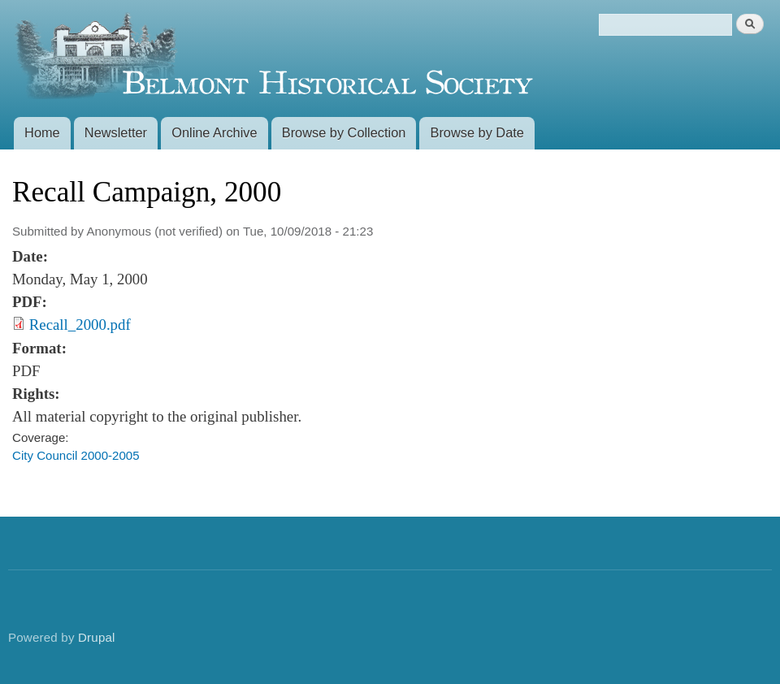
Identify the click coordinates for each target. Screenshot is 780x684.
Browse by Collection (344, 132)
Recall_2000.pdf (80, 324)
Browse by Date (477, 132)
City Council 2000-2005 (76, 455)
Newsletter (115, 132)
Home (42, 132)
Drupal (96, 637)
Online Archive (214, 132)
